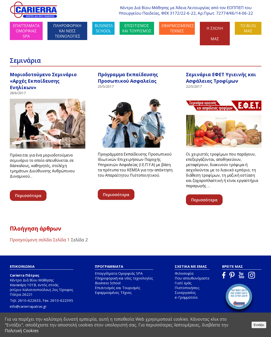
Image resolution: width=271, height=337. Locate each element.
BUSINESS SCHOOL (104, 28)
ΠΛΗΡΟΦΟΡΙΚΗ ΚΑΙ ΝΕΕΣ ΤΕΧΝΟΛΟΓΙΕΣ (67, 31)
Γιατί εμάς (183, 282)
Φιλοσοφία (184, 273)
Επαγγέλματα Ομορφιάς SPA (119, 273)
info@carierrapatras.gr (28, 306)
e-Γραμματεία (186, 297)
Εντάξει (259, 325)
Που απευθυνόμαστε (192, 278)
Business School (108, 282)
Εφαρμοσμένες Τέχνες (113, 292)
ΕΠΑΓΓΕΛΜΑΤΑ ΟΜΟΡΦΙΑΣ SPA (26, 31)
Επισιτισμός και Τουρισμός (117, 287)
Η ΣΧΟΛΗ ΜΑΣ (215, 33)
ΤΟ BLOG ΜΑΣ (248, 28)
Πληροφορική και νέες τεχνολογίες (124, 278)
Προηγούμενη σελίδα (31, 240)
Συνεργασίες (185, 292)
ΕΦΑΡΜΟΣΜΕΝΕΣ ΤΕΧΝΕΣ (177, 28)
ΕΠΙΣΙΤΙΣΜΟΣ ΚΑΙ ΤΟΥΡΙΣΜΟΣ (136, 28)
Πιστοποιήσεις (187, 287)
